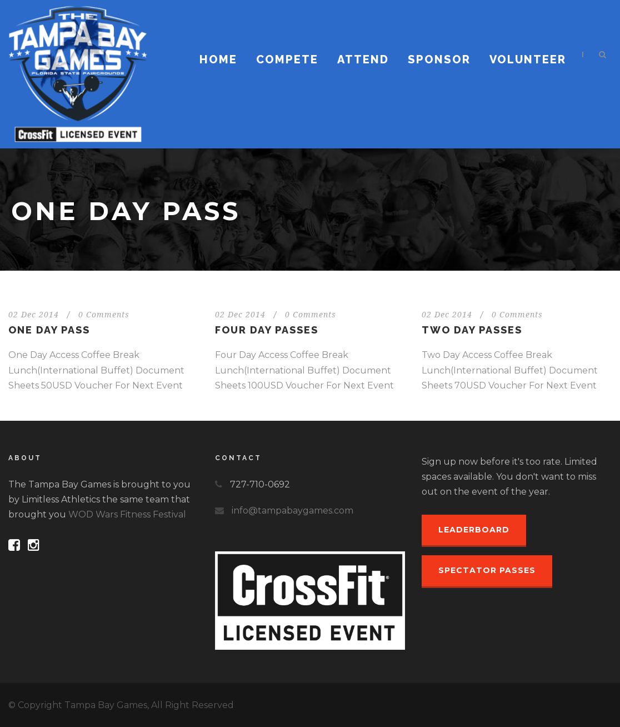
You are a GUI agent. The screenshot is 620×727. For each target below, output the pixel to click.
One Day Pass (49, 330)
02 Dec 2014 (33, 314)
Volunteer (527, 59)
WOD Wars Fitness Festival (127, 514)
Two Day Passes (472, 330)
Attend (363, 59)
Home (218, 59)
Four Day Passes (266, 330)
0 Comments (103, 314)
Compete (287, 59)
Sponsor (439, 59)
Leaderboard (473, 530)
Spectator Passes (487, 570)
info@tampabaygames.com (292, 510)
